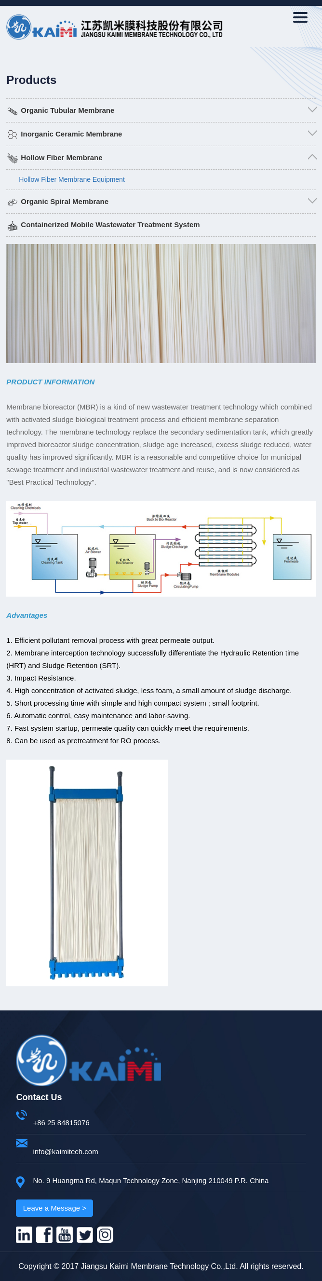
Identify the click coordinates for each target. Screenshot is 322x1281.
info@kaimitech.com (65, 1151)
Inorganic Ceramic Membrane (71, 134)
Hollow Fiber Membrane (61, 157)
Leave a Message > (54, 1208)
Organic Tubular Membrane (67, 110)
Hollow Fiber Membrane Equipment (71, 179)
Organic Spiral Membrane (64, 201)
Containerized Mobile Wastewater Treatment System (110, 224)
